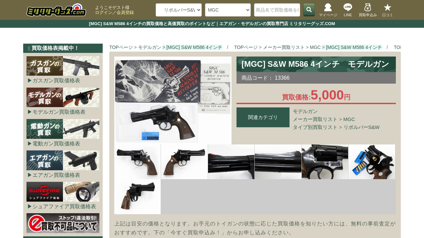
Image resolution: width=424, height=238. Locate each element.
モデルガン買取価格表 (58, 112)
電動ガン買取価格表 (56, 143)
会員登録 (125, 12)
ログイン (103, 12)
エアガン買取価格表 (56, 175)
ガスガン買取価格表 (56, 80)
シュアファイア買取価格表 (64, 206)
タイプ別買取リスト (315, 127)
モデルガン (305, 111)
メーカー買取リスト (315, 119)
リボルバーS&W (362, 127)
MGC (349, 119)
